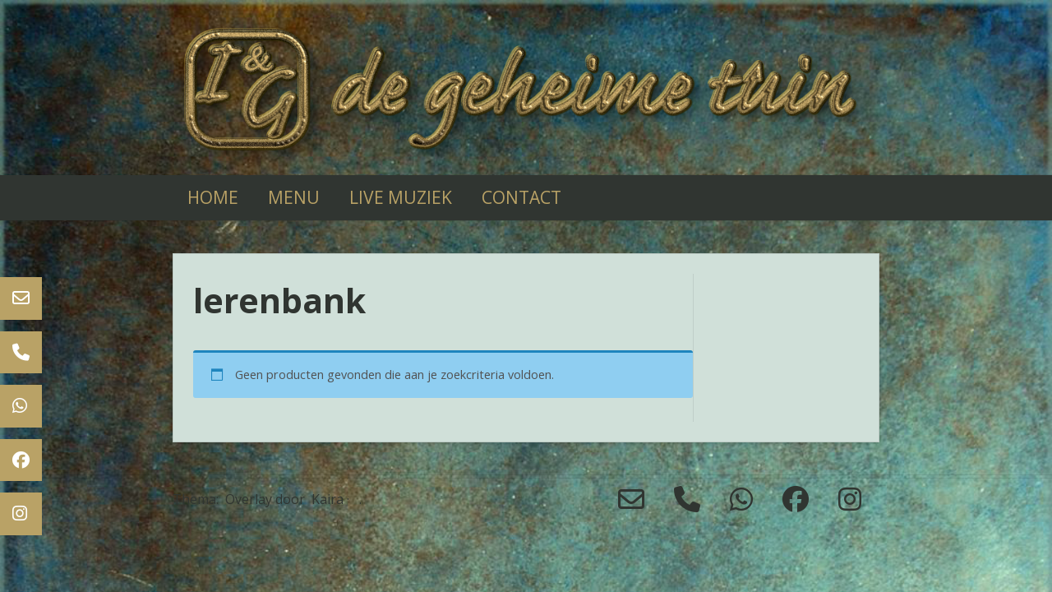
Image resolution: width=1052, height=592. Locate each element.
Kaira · (330, 499)
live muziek (400, 197)
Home (212, 197)
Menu (294, 197)
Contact (521, 197)
